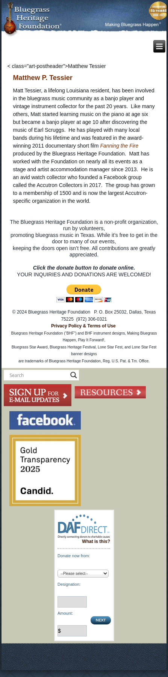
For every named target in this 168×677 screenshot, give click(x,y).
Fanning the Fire (119, 146)
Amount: (65, 613)
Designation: (69, 584)
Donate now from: (74, 555)
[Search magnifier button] (73, 375)
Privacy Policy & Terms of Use (83, 326)
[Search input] (38, 375)
